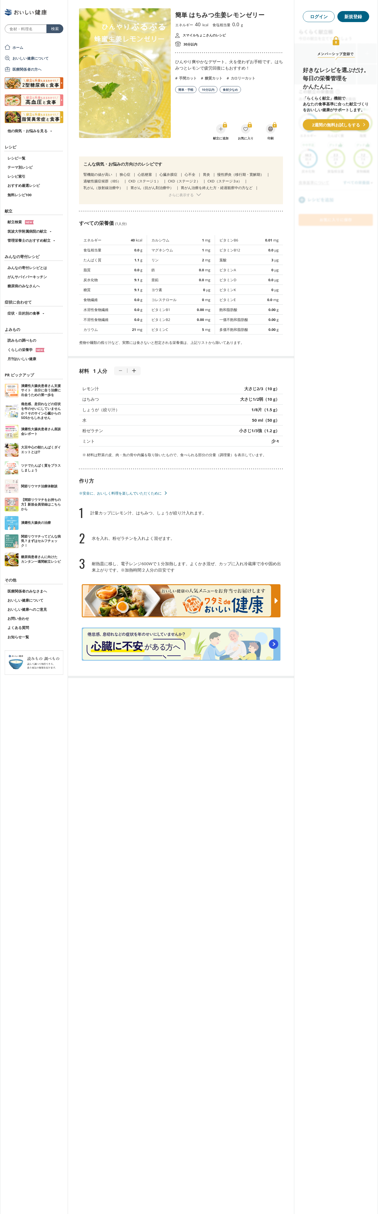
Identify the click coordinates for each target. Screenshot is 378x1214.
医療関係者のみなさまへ (27, 591)
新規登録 (353, 17)
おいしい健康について (30, 58)
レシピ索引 (16, 176)
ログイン (319, 17)
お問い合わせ (18, 618)
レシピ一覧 (16, 158)
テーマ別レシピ (20, 167)
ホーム (17, 47)
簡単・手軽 (185, 89)
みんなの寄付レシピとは (27, 267)
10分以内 (208, 89)
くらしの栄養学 (25, 349)
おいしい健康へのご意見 (27, 609)
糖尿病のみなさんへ (23, 285)
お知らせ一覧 (18, 636)
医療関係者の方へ (26, 69)
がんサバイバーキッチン (27, 276)
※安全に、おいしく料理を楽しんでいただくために (120, 493)
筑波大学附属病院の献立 (27, 231)
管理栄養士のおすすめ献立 (29, 240)
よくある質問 (18, 627)
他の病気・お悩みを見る (27, 130)
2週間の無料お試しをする (336, 124)
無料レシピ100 (19, 194)
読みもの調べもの (21, 340)
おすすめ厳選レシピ (23, 185)
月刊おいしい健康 (21, 358)
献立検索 (20, 221)
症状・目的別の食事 (23, 313)
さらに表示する (181, 194)
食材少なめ (230, 89)
